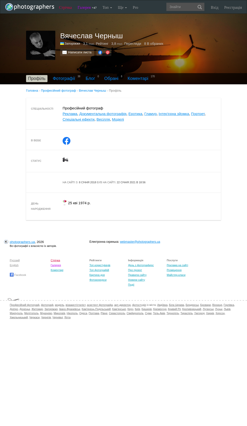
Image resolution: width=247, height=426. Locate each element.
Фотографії (64, 78)
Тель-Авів (159, 313)
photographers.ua (22, 242)
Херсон (220, 313)
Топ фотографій (99, 270)
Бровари (205, 304)
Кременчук (159, 309)
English (14, 265)
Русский (15, 260)
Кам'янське (119, 309)
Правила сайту (137, 274)
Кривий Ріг (174, 309)
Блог (90, 78)
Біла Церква (176, 304)
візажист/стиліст (75, 304)
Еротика (135, 114)
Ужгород (199, 313)
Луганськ (208, 309)
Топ (107, 7)
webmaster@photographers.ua (140, 241)
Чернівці (57, 317)
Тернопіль (173, 313)
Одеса (83, 313)
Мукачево (46, 313)
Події (131, 284)
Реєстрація (233, 7)
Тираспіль (186, 313)
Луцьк (218, 309)
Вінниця (217, 304)
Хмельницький (19, 317)
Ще (122, 7)
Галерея (87, 7)
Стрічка (65, 7)
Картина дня (97, 274)
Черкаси (34, 317)
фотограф (47, 304)
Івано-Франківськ (69, 309)
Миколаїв (59, 313)
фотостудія (139, 304)
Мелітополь (31, 313)
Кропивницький (191, 309)
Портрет (197, 114)
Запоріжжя (72, 43)
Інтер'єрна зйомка (174, 114)
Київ (137, 309)
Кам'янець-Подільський (96, 309)
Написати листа (80, 52)
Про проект (135, 270)
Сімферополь (135, 313)
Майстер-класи (176, 274)
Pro (135, 7)
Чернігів (46, 317)
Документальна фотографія (102, 114)
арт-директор (122, 304)
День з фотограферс (141, 265)
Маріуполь (16, 313)
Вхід (214, 7)
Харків (210, 313)
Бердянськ (192, 304)
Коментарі (138, 78)
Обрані (111, 78)
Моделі (118, 119)
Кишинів (147, 309)
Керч (130, 309)
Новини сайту (136, 279)
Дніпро (14, 309)
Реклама (70, 114)
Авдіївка (162, 304)
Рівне (104, 313)
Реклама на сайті (177, 265)
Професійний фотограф (24, 304)
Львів (227, 309)
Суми (148, 313)
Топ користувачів (99, 265)
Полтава (94, 313)
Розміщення (174, 270)
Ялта (67, 317)
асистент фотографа (100, 304)
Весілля (103, 119)
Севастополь (117, 313)
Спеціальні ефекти (79, 119)
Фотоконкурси (97, 279)
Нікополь (72, 313)
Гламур (150, 114)
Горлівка (229, 304)
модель (59, 304)
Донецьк (24, 309)
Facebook (18, 274)
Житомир (37, 309)
